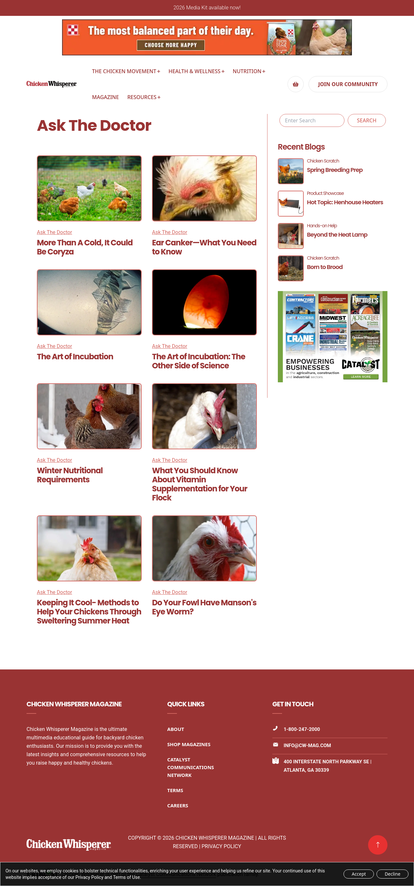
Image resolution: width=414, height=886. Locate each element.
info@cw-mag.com (307, 745)
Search (366, 120)
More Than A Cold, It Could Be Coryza (85, 247)
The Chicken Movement (124, 71)
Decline (392, 874)
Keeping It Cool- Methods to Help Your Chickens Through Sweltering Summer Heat (89, 611)
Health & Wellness (195, 71)
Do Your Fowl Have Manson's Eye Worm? (204, 607)
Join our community (348, 84)
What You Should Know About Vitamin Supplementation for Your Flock (199, 484)
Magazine (105, 97)
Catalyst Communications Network (190, 767)
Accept (359, 874)
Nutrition (247, 71)
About (175, 729)
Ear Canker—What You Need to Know (204, 247)
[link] (377, 845)
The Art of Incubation (75, 356)
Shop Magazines (189, 744)
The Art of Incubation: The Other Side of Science (198, 361)
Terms (175, 790)
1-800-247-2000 (302, 729)
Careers (177, 805)
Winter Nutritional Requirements (70, 475)
